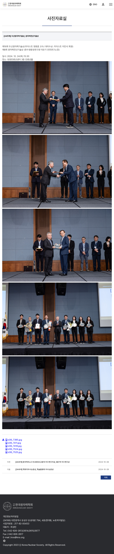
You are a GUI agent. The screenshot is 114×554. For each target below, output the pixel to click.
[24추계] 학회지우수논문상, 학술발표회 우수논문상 (34, 469)
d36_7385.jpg (15, 439)
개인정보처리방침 (10, 516)
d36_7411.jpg (14, 443)
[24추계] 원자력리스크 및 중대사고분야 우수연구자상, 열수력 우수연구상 (42, 462)
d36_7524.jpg (15, 449)
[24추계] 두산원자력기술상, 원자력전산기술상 (21, 36)
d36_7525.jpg (15, 452)
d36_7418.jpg (15, 446)
